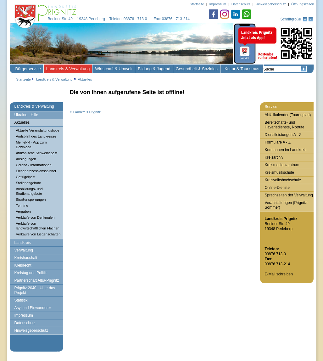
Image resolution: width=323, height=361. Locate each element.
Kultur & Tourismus (242, 68)
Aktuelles (85, 79)
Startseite (23, 79)
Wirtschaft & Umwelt (113, 68)
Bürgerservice (28, 68)
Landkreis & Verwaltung (68, 68)
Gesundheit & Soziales (197, 68)
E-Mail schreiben (279, 274)
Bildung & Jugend (154, 68)
